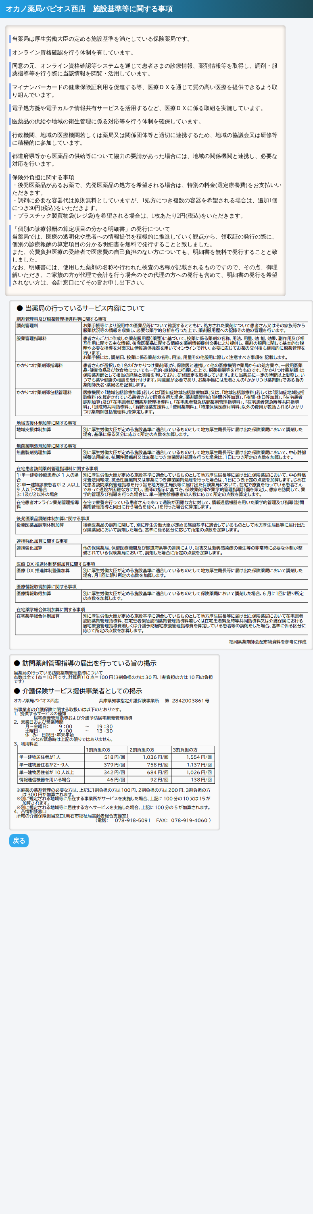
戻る (19, 840)
